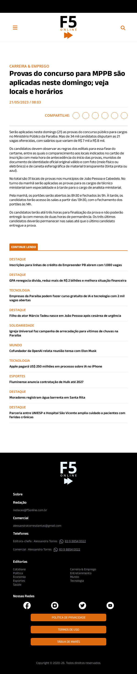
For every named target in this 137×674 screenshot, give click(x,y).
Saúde (17, 584)
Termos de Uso (68, 629)
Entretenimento (80, 573)
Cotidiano (19, 569)
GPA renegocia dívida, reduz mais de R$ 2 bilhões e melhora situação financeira (67, 280)
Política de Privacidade (68, 617)
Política (18, 573)
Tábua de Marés (68, 641)
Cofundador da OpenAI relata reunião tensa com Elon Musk (52, 351)
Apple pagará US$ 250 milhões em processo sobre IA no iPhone (55, 366)
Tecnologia (77, 580)
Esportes (19, 580)
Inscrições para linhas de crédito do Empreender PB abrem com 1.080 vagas (65, 265)
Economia (19, 577)
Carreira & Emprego (29, 66)
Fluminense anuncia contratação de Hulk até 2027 (46, 382)
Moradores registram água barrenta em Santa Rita (47, 397)
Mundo (74, 577)
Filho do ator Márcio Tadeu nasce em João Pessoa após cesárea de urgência (65, 315)
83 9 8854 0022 (72, 541)
